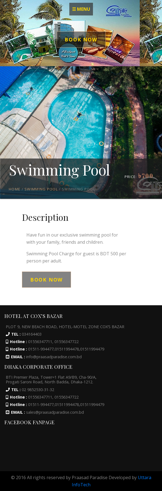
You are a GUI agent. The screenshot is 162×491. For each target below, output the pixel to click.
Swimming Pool (41, 189)
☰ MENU (81, 9)
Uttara (144, 477)
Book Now (81, 39)
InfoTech (81, 485)
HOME (14, 189)
